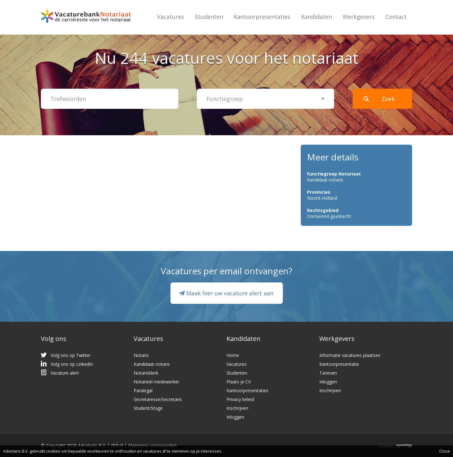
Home (232, 355)
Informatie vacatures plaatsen (349, 355)
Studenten (209, 16)
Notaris (141, 355)
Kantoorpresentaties (262, 16)
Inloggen (235, 417)
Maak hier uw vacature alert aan (229, 293)
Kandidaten (316, 16)
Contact (396, 16)
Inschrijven (237, 408)
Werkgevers (359, 16)
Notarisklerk (146, 373)
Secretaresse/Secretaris (158, 399)
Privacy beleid (240, 399)
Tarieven (328, 373)
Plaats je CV (238, 382)
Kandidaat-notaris (152, 364)
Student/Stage (148, 408)
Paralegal (143, 390)
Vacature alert (65, 373)
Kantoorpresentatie (339, 364)
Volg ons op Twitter (71, 355)
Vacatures (170, 16)
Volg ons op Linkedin (72, 364)
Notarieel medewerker (156, 382)
